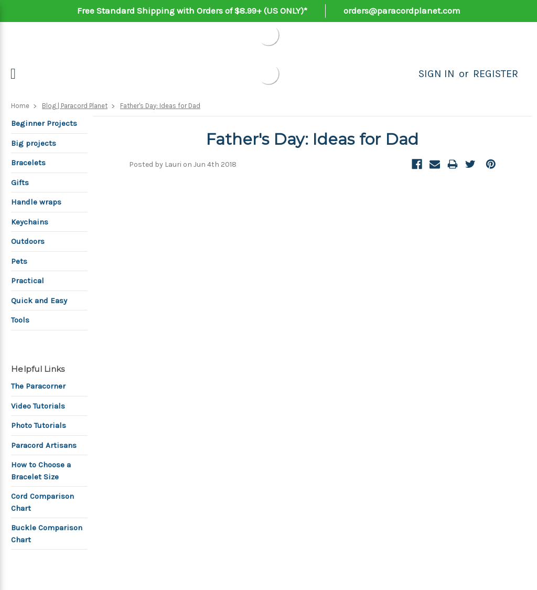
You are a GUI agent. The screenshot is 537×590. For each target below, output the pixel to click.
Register (495, 74)
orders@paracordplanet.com (401, 10)
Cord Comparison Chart (42, 502)
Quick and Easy (39, 300)
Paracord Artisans (44, 445)
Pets (19, 261)
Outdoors (28, 241)
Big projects (33, 143)
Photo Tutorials (38, 425)
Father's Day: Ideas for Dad (160, 106)
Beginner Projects (44, 123)
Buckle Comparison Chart (46, 533)
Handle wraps (36, 202)
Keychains (29, 222)
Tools (20, 320)
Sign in (436, 74)
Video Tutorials (38, 406)
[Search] (407, 74)
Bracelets (28, 162)
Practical (27, 280)
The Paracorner (38, 386)
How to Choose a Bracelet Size (41, 470)
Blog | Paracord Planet (75, 106)
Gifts (20, 182)
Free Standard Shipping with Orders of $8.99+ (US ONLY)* (192, 10)
